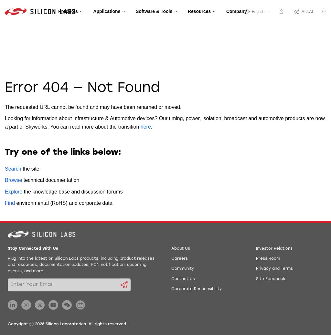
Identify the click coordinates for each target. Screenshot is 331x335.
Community (182, 269)
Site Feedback (270, 279)
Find (10, 203)
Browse (13, 180)
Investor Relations (274, 249)
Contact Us (183, 279)
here (146, 127)
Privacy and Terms (274, 269)
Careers (179, 259)
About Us (180, 249)
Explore (13, 191)
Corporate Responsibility (196, 289)
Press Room (268, 259)
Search (13, 169)
